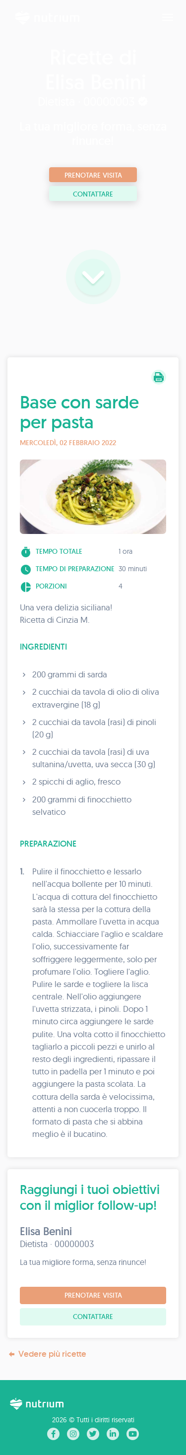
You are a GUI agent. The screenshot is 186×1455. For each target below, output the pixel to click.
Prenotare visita (93, 175)
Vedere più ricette (46, 1354)
